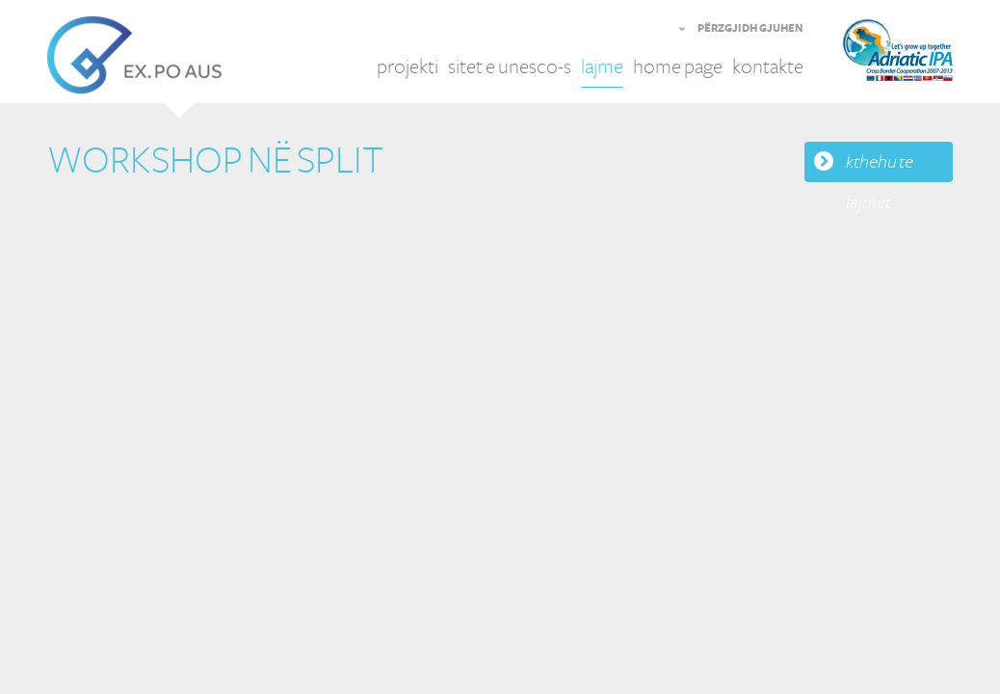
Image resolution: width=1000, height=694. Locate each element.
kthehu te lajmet (879, 166)
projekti (407, 67)
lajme (602, 67)
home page (678, 67)
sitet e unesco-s (509, 67)
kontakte (767, 67)
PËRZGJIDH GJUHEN (750, 29)
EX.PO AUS (134, 55)
